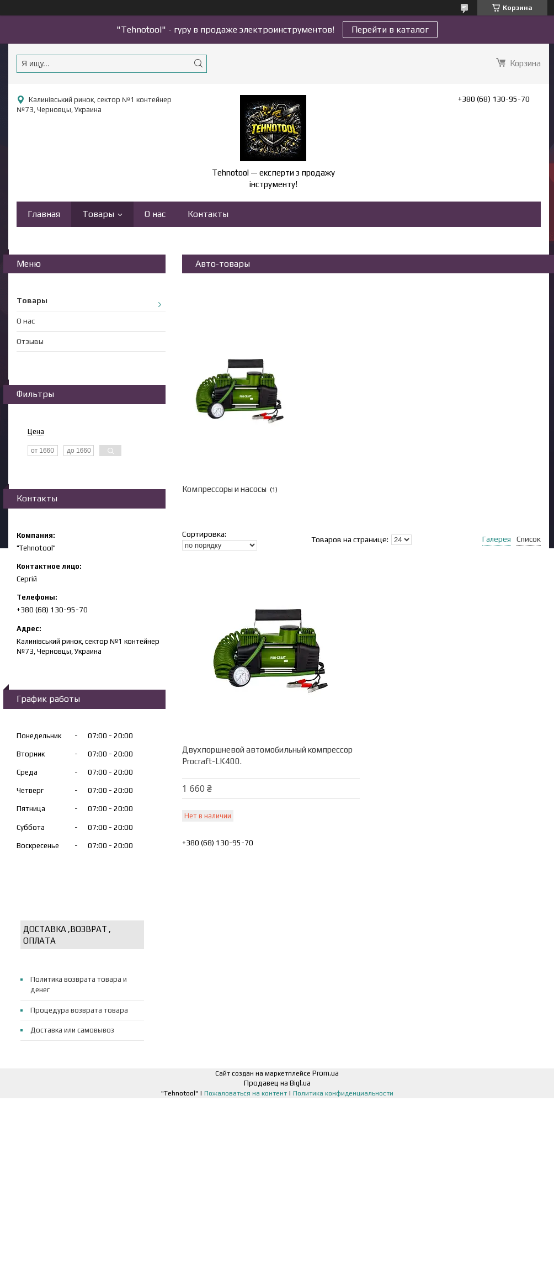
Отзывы (30, 341)
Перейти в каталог (390, 29)
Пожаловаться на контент (245, 1093)
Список (528, 538)
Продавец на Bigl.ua (277, 1083)
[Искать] (198, 63)
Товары (98, 214)
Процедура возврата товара (79, 1010)
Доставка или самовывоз (72, 1030)
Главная (44, 214)
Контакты (208, 214)
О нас (155, 214)
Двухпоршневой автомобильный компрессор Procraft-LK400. (267, 755)
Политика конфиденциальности (343, 1093)
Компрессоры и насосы (224, 489)
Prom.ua (325, 1073)
